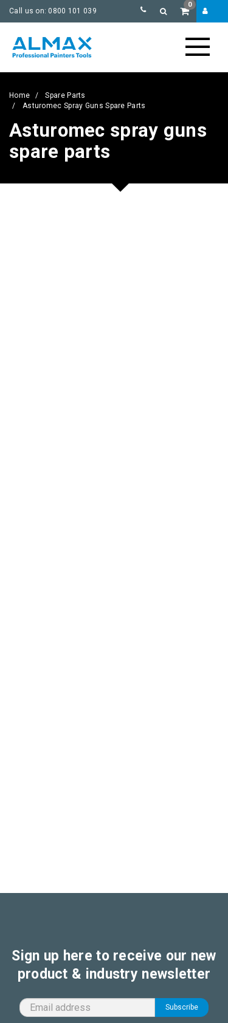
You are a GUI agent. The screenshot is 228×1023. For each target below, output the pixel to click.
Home (19, 95)
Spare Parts (65, 95)
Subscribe (181, 1007)
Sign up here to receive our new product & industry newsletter (114, 965)
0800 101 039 (72, 11)
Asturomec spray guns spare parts (84, 105)
